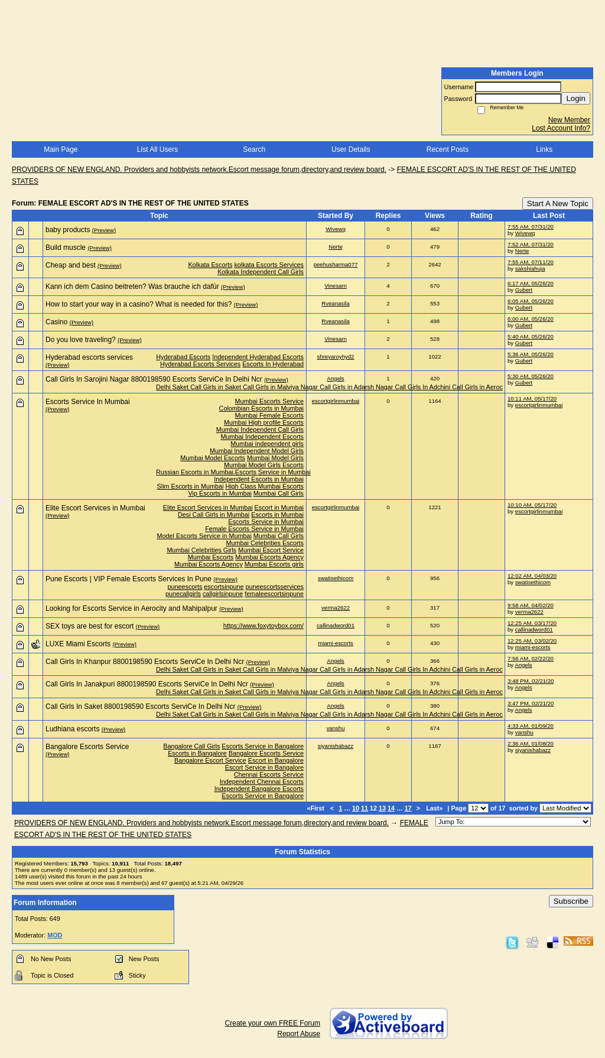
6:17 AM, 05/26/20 (531, 283)
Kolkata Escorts (210, 264)
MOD (54, 935)
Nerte (335, 246)
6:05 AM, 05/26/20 (531, 301)
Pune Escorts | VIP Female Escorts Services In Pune (128, 579)
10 (355, 808)
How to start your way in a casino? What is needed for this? (138, 304)
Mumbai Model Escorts (212, 457)
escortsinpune (223, 586)
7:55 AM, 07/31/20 (531, 226)
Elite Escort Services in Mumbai (95, 508)
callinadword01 (335, 625)
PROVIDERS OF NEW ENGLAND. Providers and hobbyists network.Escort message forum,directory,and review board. (199, 169)
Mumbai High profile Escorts (264, 422)
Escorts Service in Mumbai (266, 521)
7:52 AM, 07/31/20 (531, 244)
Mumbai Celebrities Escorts (265, 542)
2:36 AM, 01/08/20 (531, 743)
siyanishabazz (335, 746)
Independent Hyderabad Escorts (258, 356)
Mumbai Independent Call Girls (260, 429)
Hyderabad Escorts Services (200, 363)
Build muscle (65, 247)
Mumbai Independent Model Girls (257, 450)
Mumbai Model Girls (275, 457)
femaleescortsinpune (274, 593)
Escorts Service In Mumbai (87, 402)
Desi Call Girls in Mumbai (213, 514)
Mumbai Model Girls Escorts (264, 464)
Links (544, 149)
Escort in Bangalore (276, 760)
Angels (335, 378)
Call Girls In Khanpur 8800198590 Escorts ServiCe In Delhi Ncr (144, 661)
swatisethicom (335, 578)
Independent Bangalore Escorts (259, 788)
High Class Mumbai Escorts (264, 486)
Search (254, 149)
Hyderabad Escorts (183, 356)
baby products (67, 230)
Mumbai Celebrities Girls (201, 550)
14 (391, 808)
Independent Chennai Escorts (262, 781)
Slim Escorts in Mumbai (190, 486)
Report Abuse (298, 1034)
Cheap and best (70, 265)
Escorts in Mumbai (277, 514)
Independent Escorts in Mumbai (259, 479)
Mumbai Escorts (210, 557)
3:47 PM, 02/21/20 (531, 703)
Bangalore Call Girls (191, 746)
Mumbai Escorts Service (269, 401)
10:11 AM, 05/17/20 (532, 398)
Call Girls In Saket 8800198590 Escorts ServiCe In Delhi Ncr (140, 706)
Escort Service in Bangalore (264, 767)
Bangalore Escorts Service (87, 747)
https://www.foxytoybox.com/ (263, 625)
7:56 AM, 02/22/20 (531, 658)
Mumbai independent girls (267, 443)
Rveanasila (335, 303)
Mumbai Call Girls (278, 493)
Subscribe (571, 901)
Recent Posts (448, 149)
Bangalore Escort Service (210, 760)
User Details (350, 149)
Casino (56, 322)
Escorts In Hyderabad (273, 363)
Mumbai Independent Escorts (262, 436)
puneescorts (185, 586)
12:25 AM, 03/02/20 (532, 640)
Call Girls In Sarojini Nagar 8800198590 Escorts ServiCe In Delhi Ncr (153, 379)
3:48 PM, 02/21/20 (531, 681)
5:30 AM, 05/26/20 (531, 376)
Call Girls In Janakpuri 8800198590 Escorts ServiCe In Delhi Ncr (146, 684)
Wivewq (336, 229)
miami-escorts (335, 643)
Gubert (523, 290)
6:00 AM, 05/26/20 (531, 318)
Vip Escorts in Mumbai (220, 493)
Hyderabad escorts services (89, 357)
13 (382, 808)
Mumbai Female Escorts (269, 415)
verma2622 (335, 607)
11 (364, 808)
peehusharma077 (336, 264)
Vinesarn (335, 285)
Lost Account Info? (561, 128)
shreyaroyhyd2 (335, 356)
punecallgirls (183, 593)
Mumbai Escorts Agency (269, 557)
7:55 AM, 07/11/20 (531, 262)
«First (316, 808)
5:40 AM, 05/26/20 (531, 336)
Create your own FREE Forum (272, 1023)
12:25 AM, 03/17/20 (532, 623)
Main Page (60, 149)
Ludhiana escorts (72, 729)
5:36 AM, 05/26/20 (531, 354)
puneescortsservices (275, 586)
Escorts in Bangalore (197, 753)
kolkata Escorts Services (269, 264)
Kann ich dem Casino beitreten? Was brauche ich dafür (132, 286)
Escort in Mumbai (279, 507)
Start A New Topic (557, 203)
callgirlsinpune (223, 593)
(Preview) (104, 230)
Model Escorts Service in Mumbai (204, 535)
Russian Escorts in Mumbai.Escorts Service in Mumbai (233, 472)
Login (576, 98)
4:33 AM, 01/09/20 (531, 725)
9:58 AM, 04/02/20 (531, 605)
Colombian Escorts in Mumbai (261, 408)
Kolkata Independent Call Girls (260, 271)
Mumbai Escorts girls (274, 564)
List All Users (157, 149)
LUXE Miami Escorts (77, 644)
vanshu (336, 728)
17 (408, 808)
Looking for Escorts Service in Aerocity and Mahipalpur (131, 608)
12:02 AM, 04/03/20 (532, 575)
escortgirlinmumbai (336, 401)
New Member (569, 120)
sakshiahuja (530, 268)
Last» (435, 808)
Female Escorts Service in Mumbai (254, 528)
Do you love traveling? (80, 340)
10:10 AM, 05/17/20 (532, 505)
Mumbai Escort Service (271, 550)
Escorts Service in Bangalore (263, 746)
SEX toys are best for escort (89, 626)
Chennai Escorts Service (269, 774)
